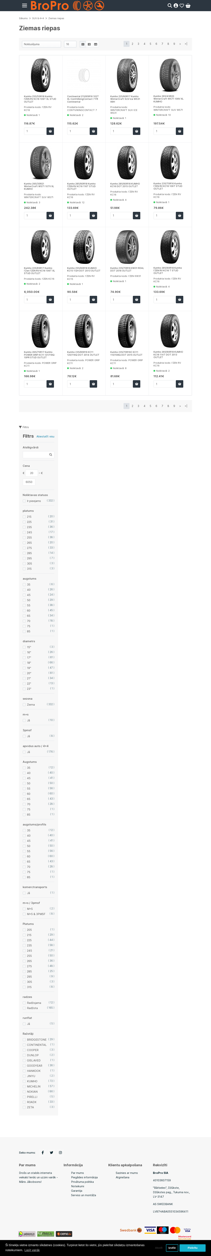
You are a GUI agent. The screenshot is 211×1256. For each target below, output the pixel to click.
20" (29, 673)
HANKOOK (34, 1071)
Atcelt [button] (158, 1248)
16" (29, 652)
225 (29, 522)
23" (29, 689)
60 (28, 610)
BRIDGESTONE (37, 1039)
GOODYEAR (34, 1065)
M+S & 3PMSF (36, 914)
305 (29, 563)
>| (186, 43)
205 (29, 930)
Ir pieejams (34, 501)
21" (29, 678)
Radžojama (34, 1003)
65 (28, 616)
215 (29, 516)
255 (29, 537)
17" (29, 657)
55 (28, 605)
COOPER (33, 1050)
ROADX (31, 1102)
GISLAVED (34, 1060)
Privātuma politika (82, 1182)
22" (29, 683)
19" (29, 668)
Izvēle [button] (172, 1248)
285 (29, 553)
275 (29, 548)
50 (28, 600)
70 (28, 621)
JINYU (31, 1076)
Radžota (32, 1008)
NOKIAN (32, 1091)
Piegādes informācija (84, 1177)
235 (29, 527)
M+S (30, 909)
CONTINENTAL (37, 1045)
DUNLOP (33, 1055)
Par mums (77, 1173)
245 (29, 532)
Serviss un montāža (83, 1195)
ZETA (30, 1107)
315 (29, 568)
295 (29, 558)
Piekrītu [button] (193, 1248)
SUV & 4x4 (38, 18)
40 (29, 589)
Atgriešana (122, 1177)
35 (28, 584)
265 (29, 542)
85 (28, 631)
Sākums (23, 18)
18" (29, 663)
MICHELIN (33, 1086)
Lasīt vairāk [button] (32, 1250)
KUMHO (32, 1081)
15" (29, 647)
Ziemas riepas (56, 18)
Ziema (31, 704)
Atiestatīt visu (45, 436)
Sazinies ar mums (127, 1173)
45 (29, 595)
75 (28, 626)
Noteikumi (77, 1186)
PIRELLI (32, 1097)
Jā (28, 720)
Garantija (76, 1190)
